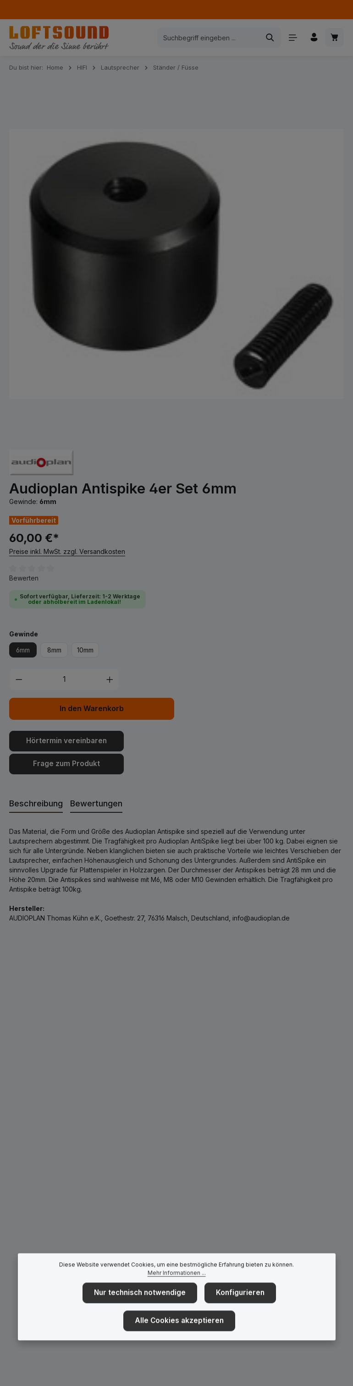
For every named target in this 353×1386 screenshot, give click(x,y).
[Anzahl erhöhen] (110, 679)
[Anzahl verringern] (18, 679)
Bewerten (24, 578)
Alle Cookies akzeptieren (179, 1335)
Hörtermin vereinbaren (67, 741)
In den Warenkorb (92, 708)
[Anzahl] (64, 679)
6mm (23, 650)
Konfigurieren (237, 1308)
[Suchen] (268, 37)
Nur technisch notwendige (142, 1308)
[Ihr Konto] (312, 38)
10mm (85, 650)
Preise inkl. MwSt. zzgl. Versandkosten (67, 551)
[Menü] (291, 38)
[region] (176, 264)
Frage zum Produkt (66, 763)
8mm (54, 650)
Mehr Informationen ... (177, 1288)
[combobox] (206, 37)
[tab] (36, 802)
